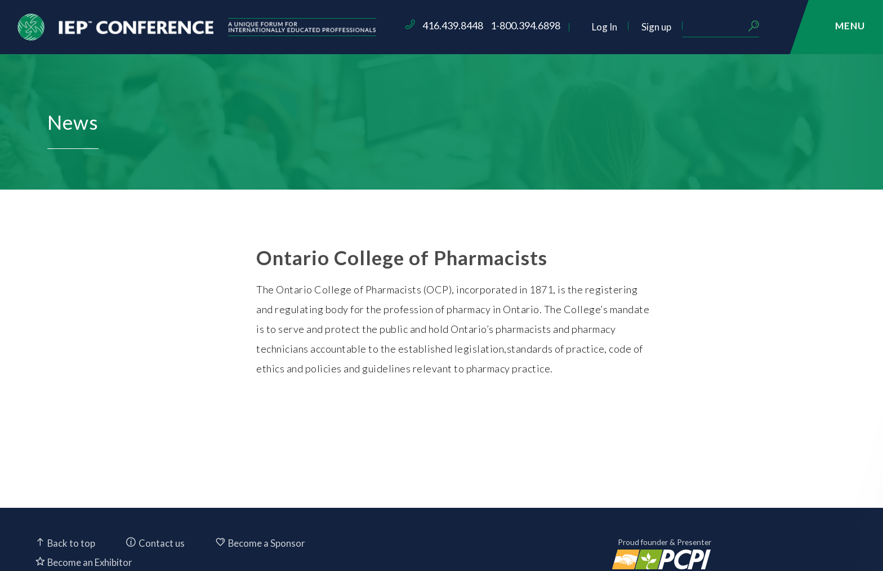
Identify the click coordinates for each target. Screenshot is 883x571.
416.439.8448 (518, 25)
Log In (670, 27)
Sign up (722, 27)
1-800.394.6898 (591, 25)
